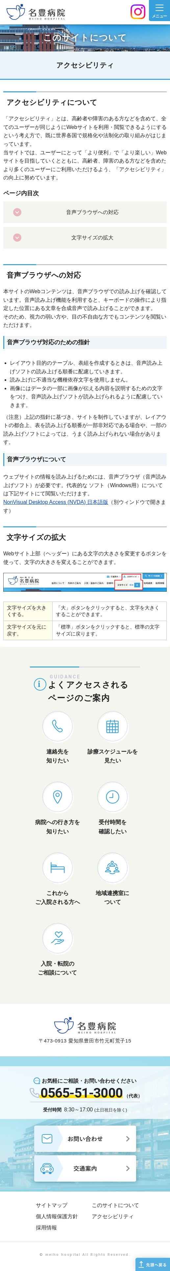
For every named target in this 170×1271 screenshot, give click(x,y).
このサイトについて (115, 1205)
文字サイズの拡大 (92, 237)
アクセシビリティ (113, 1216)
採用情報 (46, 1227)
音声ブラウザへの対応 (92, 212)
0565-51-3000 (81, 1093)
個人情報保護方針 (57, 1216)
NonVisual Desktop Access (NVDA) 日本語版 (55, 502)
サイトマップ (51, 1205)
